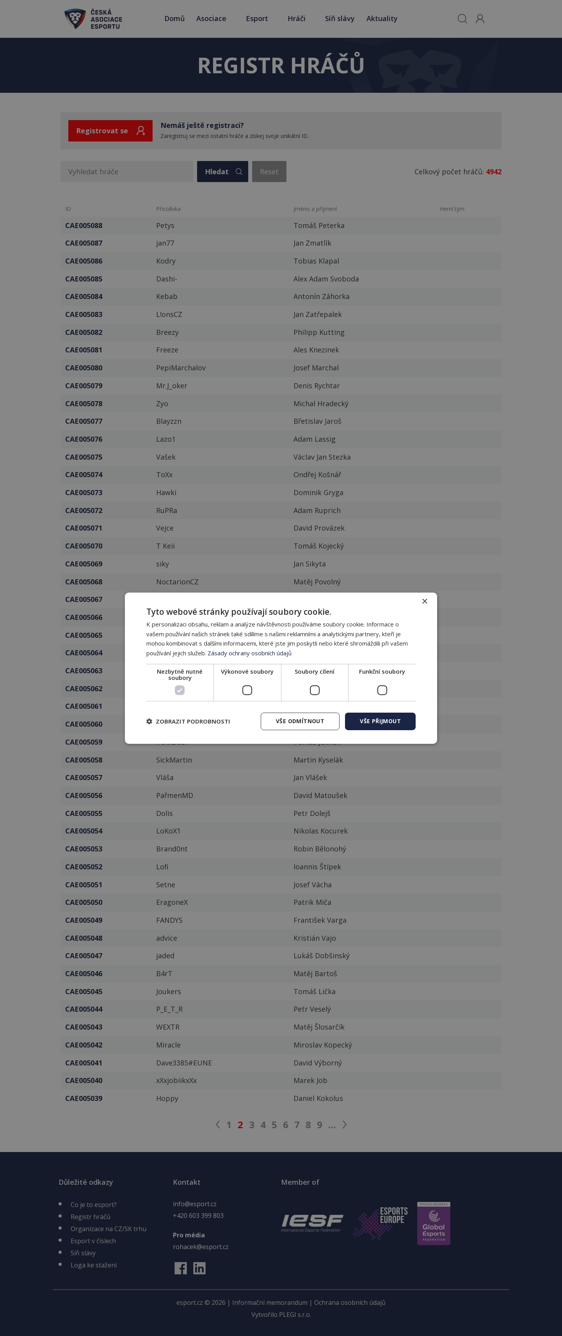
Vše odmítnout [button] (300, 721)
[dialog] (281, 667)
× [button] (424, 601)
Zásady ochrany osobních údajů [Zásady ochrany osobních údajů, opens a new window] (250, 653)
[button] (188, 721)
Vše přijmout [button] (380, 721)
